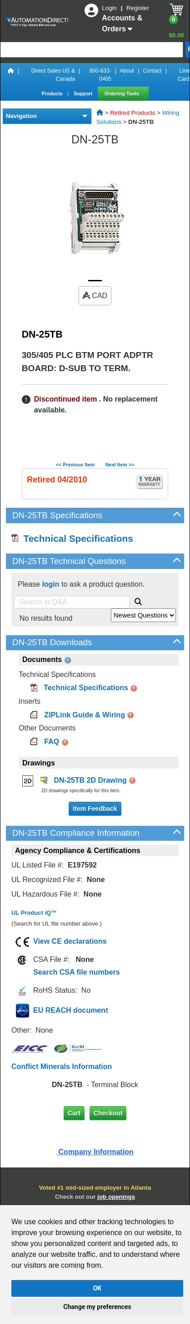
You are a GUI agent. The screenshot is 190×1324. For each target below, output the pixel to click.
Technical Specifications (72, 538)
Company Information (95, 1152)
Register (137, 8)
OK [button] (97, 1288)
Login (110, 8)
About (127, 71)
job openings (116, 1196)
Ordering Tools (122, 93)
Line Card (184, 75)
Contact (152, 71)
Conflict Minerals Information (61, 1066)
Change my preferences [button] (97, 1306)
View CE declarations (70, 941)
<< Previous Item (75, 464)
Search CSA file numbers (76, 972)
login (50, 584)
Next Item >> (119, 464)
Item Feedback (95, 808)
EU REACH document (70, 1010)
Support (84, 93)
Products (52, 93)
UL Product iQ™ (34, 912)
